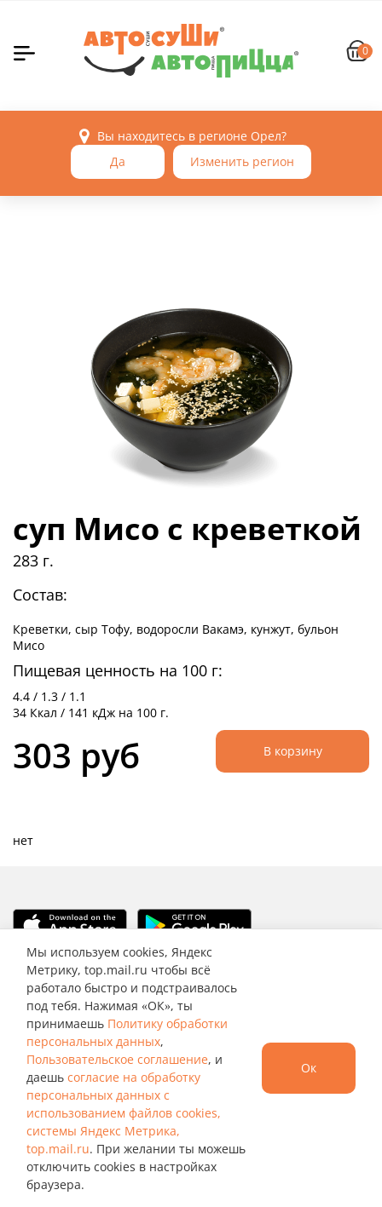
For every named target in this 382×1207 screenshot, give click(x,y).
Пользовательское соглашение (117, 1059)
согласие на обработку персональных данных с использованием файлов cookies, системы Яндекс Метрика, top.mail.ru (123, 1113)
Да (117, 161)
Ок (308, 1068)
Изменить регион (242, 161)
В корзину (292, 751)
